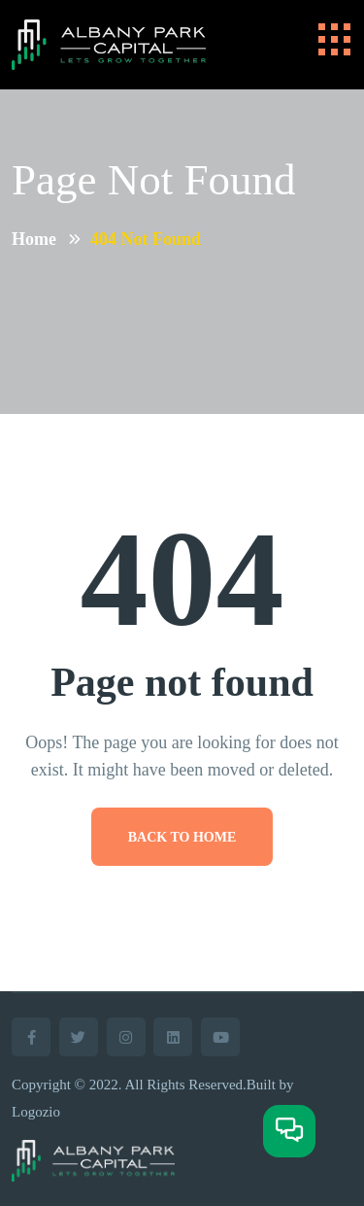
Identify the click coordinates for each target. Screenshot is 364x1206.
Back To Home (182, 837)
